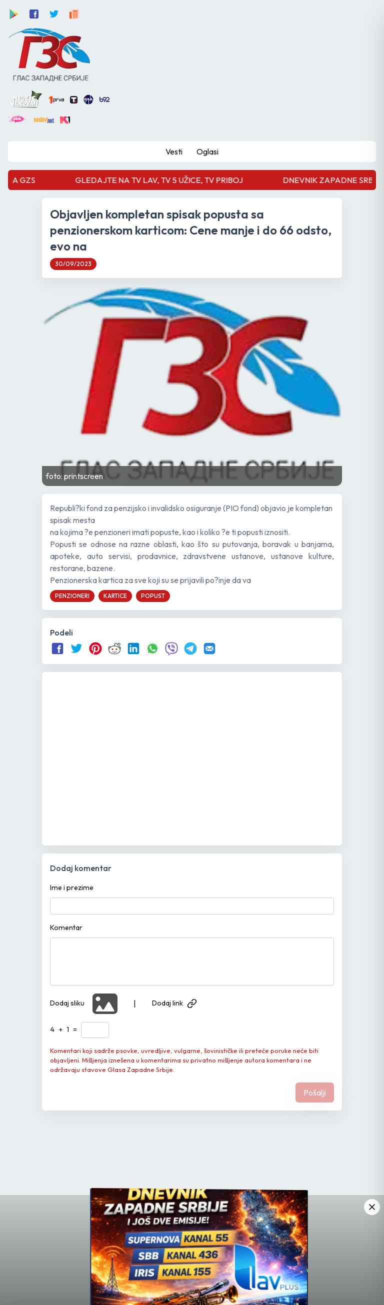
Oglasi (207, 151)
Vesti (174, 151)
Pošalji (315, 1093)
